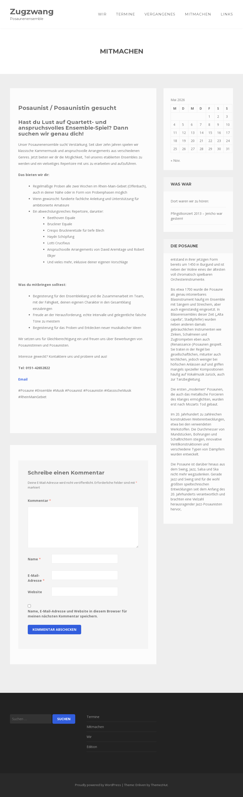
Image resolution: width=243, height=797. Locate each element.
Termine (125, 14)
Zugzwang (32, 11)
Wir (102, 14)
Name (34, 559)
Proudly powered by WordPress (98, 785)
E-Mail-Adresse (36, 578)
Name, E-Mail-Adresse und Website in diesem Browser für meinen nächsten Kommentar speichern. (77, 613)
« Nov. (175, 160)
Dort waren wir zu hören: (190, 201)
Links (227, 14)
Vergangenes (160, 14)
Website (35, 592)
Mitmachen (198, 14)
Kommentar (39, 500)
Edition (92, 746)
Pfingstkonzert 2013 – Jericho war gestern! (196, 216)
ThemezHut (159, 785)
